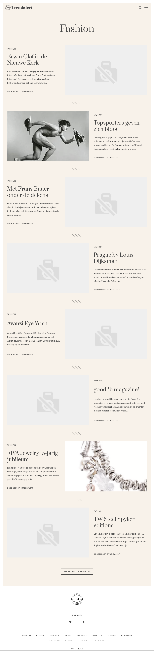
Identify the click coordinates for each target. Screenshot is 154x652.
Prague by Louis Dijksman (114, 258)
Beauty (40, 635)
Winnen (111, 635)
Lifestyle (97, 635)
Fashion (26, 635)
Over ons (55, 640)
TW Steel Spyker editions (114, 522)
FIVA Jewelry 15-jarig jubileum (32, 456)
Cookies (99, 640)
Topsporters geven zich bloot (116, 126)
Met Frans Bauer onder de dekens (28, 192)
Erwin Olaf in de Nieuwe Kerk (27, 59)
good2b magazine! (116, 389)
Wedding (82, 635)
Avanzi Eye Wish (27, 323)
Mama (68, 635)
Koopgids (126, 635)
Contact (70, 640)
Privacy (85, 640)
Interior (54, 635)
